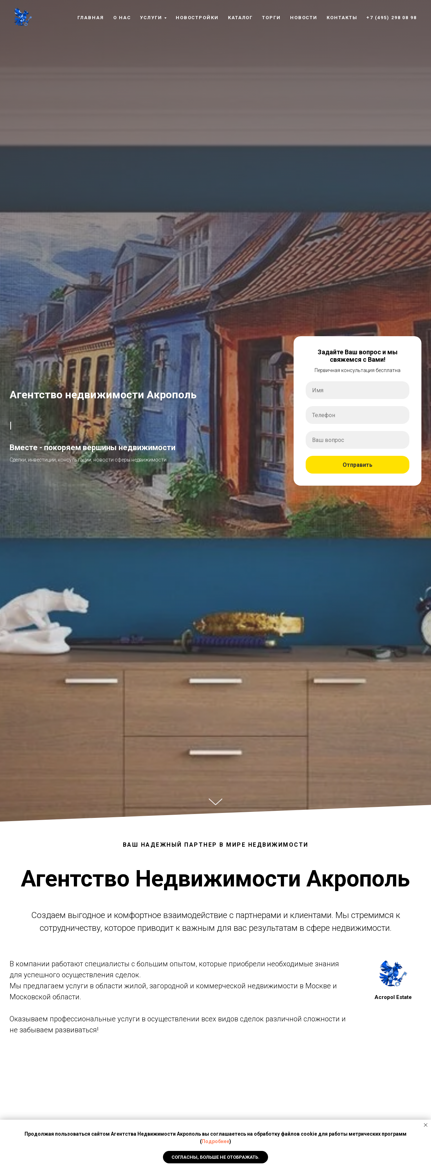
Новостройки (197, 17)
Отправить (376, 465)
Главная (90, 17)
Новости (303, 17)
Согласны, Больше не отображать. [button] (215, 1157)
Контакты (342, 17)
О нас (122, 17)
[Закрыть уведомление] (425, 1125)
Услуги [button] (151, 17)
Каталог (240, 17)
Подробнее (215, 1141)
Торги (271, 17)
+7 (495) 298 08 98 (391, 17)
